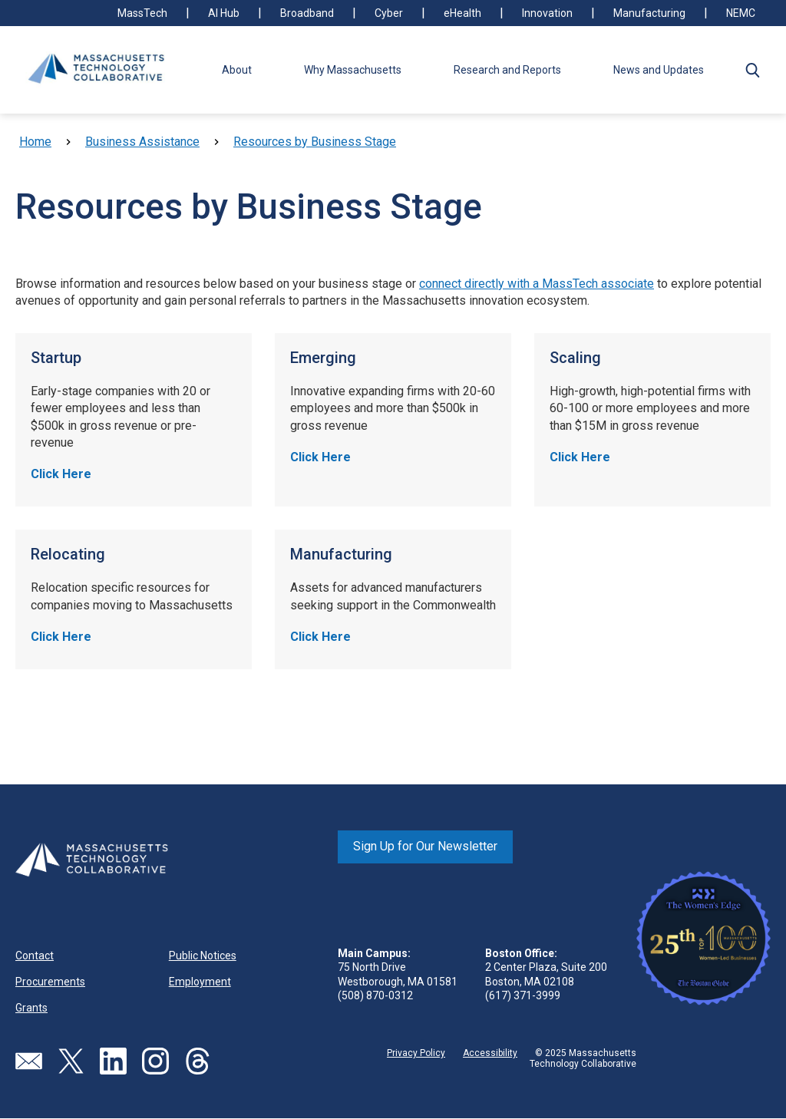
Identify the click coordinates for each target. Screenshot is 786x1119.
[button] (752, 70)
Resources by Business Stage (314, 141)
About (237, 70)
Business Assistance (142, 141)
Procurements (50, 981)
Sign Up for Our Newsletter (425, 846)
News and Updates (658, 70)
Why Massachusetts (352, 70)
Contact (34, 955)
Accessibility (490, 1053)
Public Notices (202, 955)
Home (35, 141)
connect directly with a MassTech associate (536, 283)
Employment (200, 981)
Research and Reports (507, 70)
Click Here (61, 474)
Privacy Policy (416, 1053)
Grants (31, 1008)
